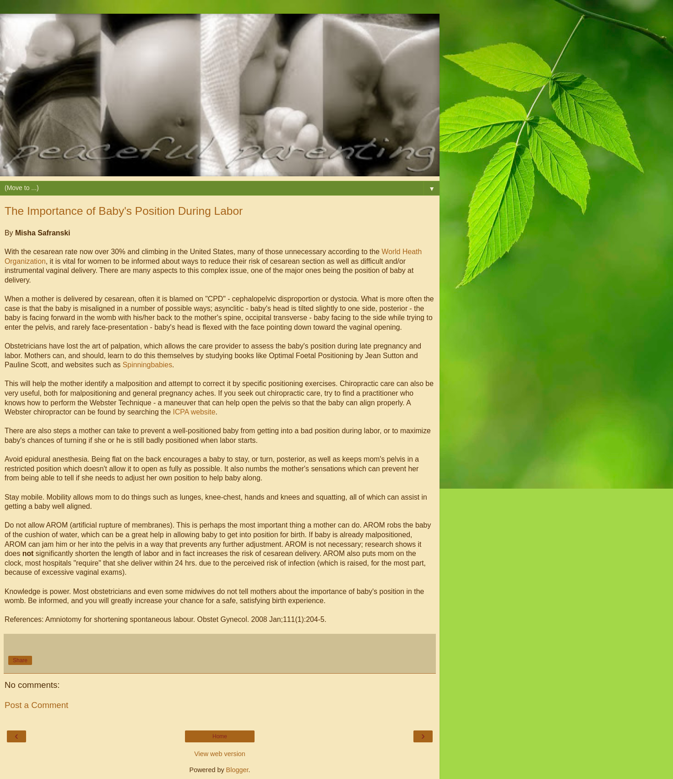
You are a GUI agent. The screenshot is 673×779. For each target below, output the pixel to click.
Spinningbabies (147, 365)
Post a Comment (36, 705)
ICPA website (194, 412)
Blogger (237, 770)
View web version (219, 753)
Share (20, 660)
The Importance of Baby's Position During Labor (124, 211)
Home (219, 736)
